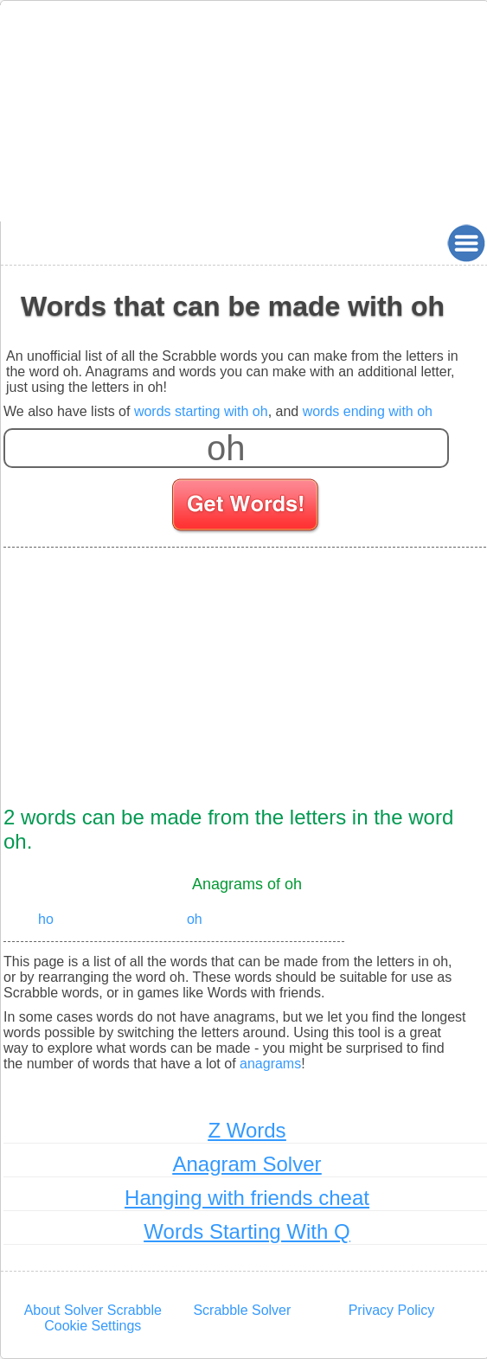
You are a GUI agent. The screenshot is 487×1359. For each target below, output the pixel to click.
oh (194, 919)
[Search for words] (247, 508)
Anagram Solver (246, 1164)
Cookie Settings (92, 1325)
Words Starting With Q (246, 1231)
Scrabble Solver (242, 1310)
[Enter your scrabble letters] (226, 448)
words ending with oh (368, 411)
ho (46, 919)
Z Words (246, 1130)
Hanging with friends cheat (247, 1197)
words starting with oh (201, 411)
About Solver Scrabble (93, 1310)
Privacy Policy (392, 1310)
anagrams (270, 1063)
